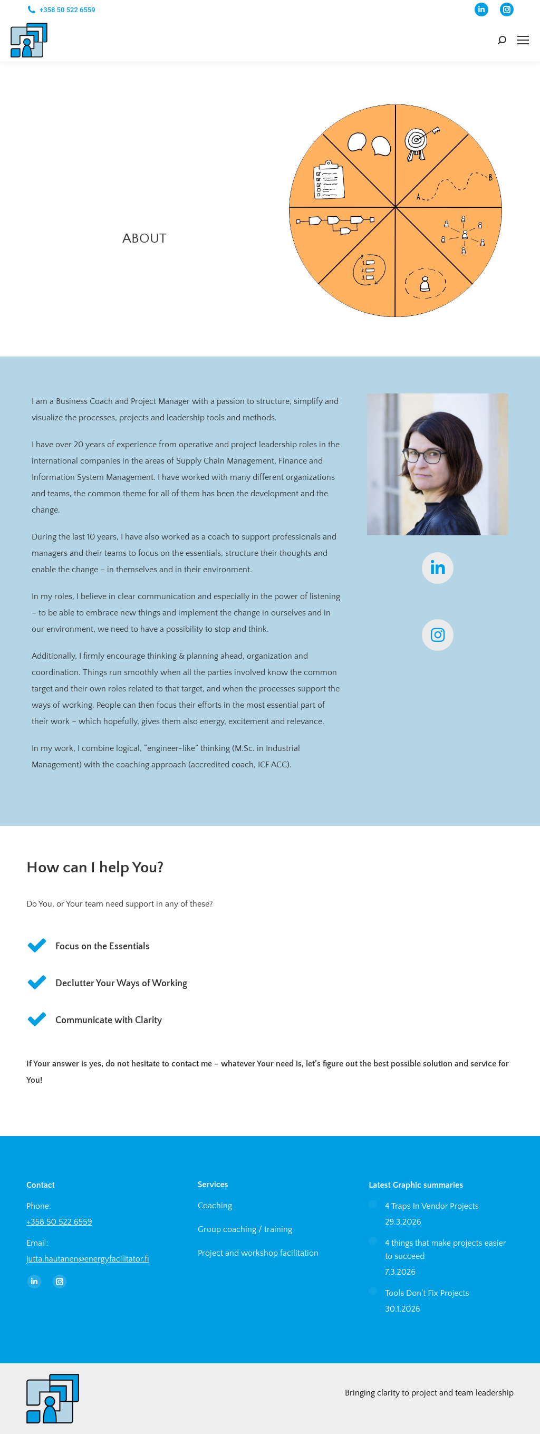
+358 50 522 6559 (67, 10)
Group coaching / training (245, 1229)
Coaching (215, 1205)
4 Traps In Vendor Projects (432, 1206)
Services (213, 1184)
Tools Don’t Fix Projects (427, 1293)
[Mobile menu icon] (523, 40)
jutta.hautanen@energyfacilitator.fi (87, 1259)
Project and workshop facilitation (258, 1253)
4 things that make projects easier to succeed (445, 1249)
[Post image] (373, 1204)
